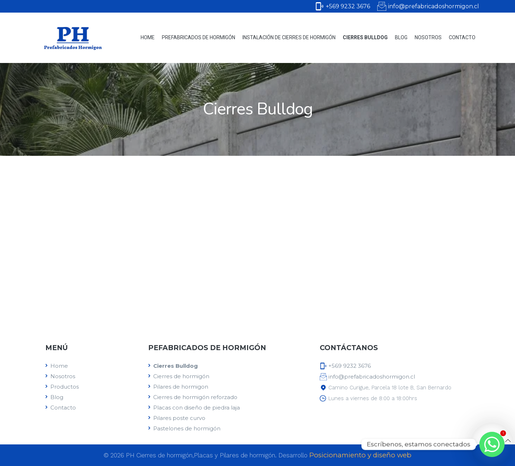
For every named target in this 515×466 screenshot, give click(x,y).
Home (148, 37)
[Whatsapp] (492, 444)
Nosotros (428, 37)
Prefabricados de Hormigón (198, 37)
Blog (401, 37)
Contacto (462, 37)
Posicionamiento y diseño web (360, 455)
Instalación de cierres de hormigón (289, 37)
